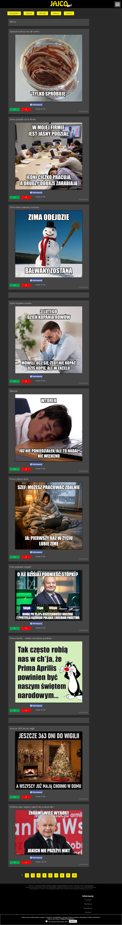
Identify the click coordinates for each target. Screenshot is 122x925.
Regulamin (88, 908)
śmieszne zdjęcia (51, 886)
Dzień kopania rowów (20, 303)
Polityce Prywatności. (67, 919)
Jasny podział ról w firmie (23, 119)
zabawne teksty (61, 886)
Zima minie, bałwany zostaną (24, 207)
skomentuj (83, 111)
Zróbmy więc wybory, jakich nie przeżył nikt (31, 807)
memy (69, 13)
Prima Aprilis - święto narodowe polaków (31, 638)
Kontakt (88, 900)
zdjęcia (29, 13)
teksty (56, 13)
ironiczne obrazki (40, 886)
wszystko (14, 13)
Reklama (88, 904)
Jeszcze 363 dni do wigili (22, 728)
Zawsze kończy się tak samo (24, 31)
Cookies (88, 912)
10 (74, 875)
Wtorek (13, 391)
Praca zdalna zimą (19, 479)
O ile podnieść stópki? (21, 567)
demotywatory (89, 886)
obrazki (42, 13)
